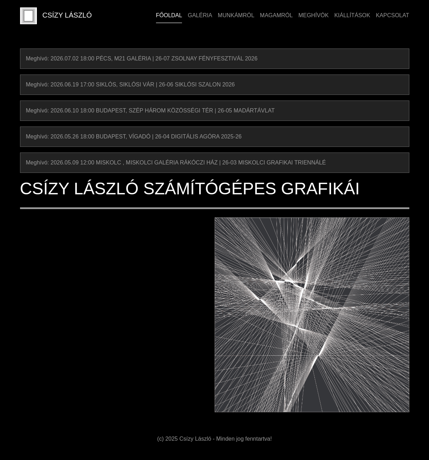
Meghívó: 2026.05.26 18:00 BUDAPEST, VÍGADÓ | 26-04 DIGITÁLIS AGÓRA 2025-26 (134, 137)
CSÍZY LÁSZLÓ (56, 15)
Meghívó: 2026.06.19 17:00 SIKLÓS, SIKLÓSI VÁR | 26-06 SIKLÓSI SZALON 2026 (130, 85)
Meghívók (313, 15)
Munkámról (236, 15)
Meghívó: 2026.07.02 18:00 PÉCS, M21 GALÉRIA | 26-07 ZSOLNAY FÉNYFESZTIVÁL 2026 (142, 58)
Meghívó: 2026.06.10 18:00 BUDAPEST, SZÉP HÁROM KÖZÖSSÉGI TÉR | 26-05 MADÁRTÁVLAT (150, 111)
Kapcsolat (392, 15)
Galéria (200, 15)
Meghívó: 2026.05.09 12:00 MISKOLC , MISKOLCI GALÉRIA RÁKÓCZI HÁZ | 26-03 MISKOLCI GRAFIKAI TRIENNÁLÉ (176, 163)
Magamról (276, 15)
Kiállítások (352, 15)
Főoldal (169, 15)
